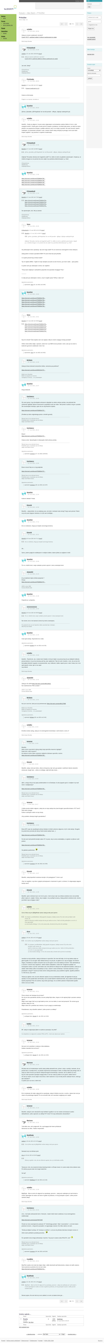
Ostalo (3, 36)
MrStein (29, 360)
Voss (28, 224)
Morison (30, 1062)
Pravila (25, 1319)
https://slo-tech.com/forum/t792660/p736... (33, 178)
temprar (29, 741)
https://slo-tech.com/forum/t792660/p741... (33, 1269)
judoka (29, 907)
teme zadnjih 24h (8, 25)
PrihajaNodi (31, 48)
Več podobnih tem (24, 1327)
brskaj (4, 33)
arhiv (4, 18)
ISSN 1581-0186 (49, 1340)
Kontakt (40, 1340)
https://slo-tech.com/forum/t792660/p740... (33, 788)
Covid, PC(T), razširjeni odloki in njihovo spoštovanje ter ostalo (39, 37)
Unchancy (30, 396)
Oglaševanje (33, 1340)
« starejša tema (30, 1334)
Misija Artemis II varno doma (33, 1)
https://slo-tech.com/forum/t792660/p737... (33, 410)
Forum (3, 21)
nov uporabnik (91, 37)
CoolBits (30, 1259)
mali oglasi (6, 23)
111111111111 (32, 607)
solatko (29, 29)
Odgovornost (25, 1340)
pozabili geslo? (91, 39)
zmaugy (25, 1320)
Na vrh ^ (100, 1340)
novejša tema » (72, 1334)
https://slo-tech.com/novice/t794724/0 (32, 1220)
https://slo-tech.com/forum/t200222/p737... (33, 370)
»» (81, 24)
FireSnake (30, 79)
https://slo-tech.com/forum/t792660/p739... (33, 755)
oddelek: (49, 1334)
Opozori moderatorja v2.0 (32, 88)
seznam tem (90, 54)
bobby (29, 1024)
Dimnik (29, 505)
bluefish (24, 85)
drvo (28, 931)
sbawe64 (30, 572)
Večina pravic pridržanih (13, 1340)
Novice (3, 16)
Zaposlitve (4, 31)
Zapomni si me (92, 25)
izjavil (40, 53)
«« (62, 24)
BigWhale (30, 1135)
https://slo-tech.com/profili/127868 (56, 703)
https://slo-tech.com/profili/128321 (41, 683)
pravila (5, 38)
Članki (3, 28)
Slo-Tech (31, 1322)
